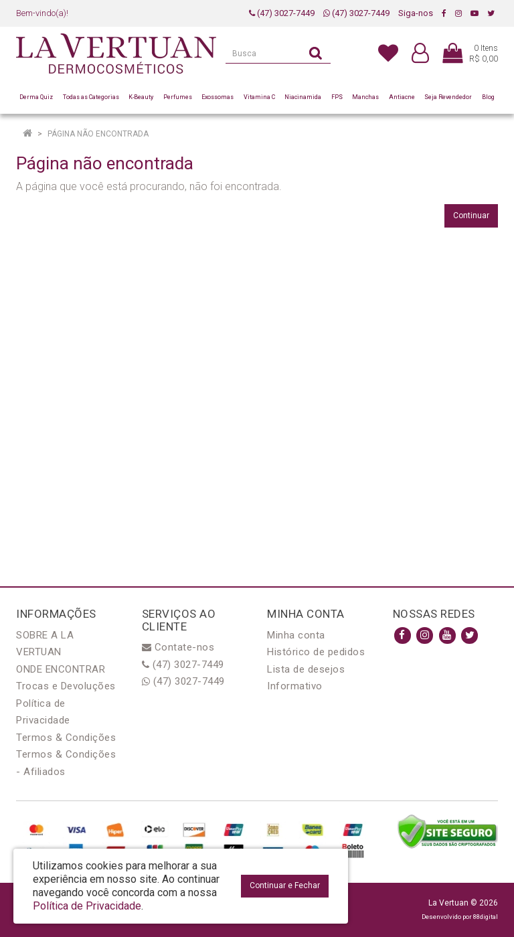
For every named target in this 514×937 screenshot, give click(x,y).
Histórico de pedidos (316, 652)
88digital (485, 916)
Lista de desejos (306, 669)
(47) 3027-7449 (282, 13)
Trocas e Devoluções (66, 686)
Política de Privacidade (87, 906)
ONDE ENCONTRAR (60, 669)
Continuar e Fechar (285, 885)
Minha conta (296, 635)
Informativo (295, 686)
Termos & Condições (66, 738)
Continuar (471, 215)
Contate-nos (178, 647)
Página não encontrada (98, 134)
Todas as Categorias (91, 97)
